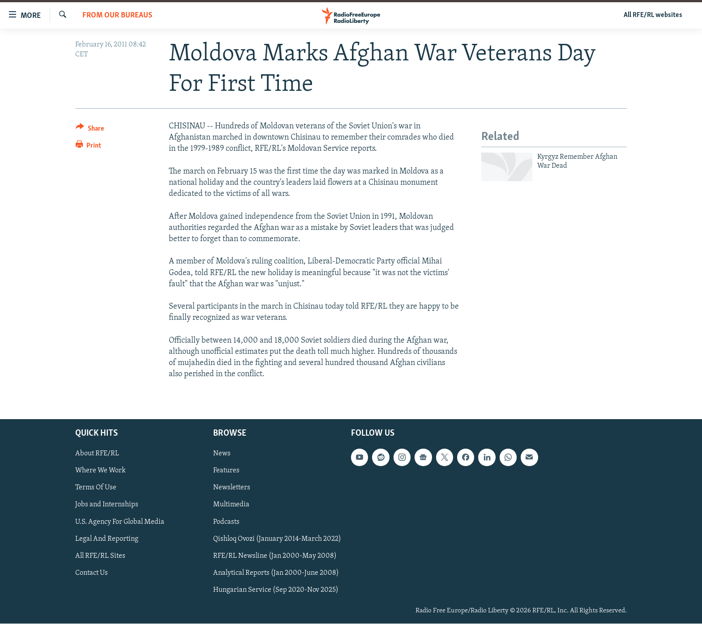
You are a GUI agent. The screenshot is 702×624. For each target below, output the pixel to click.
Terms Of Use (95, 488)
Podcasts (226, 522)
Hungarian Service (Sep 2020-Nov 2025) (275, 590)
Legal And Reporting (106, 539)
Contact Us (91, 573)
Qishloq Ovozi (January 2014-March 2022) (277, 539)
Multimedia (231, 505)
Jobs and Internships (106, 505)
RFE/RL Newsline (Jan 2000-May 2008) (275, 556)
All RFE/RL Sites (100, 556)
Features (226, 471)
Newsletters (231, 488)
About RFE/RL (97, 454)
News (222, 454)
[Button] (90, 130)
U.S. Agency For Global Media (119, 522)
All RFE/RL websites (653, 15)
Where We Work (100, 471)
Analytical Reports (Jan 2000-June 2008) (276, 573)
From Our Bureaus (117, 15)
